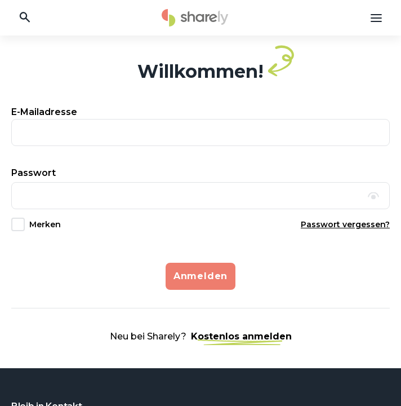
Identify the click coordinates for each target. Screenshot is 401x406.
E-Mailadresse (44, 112)
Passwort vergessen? (345, 224)
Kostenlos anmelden (241, 336)
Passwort (33, 172)
